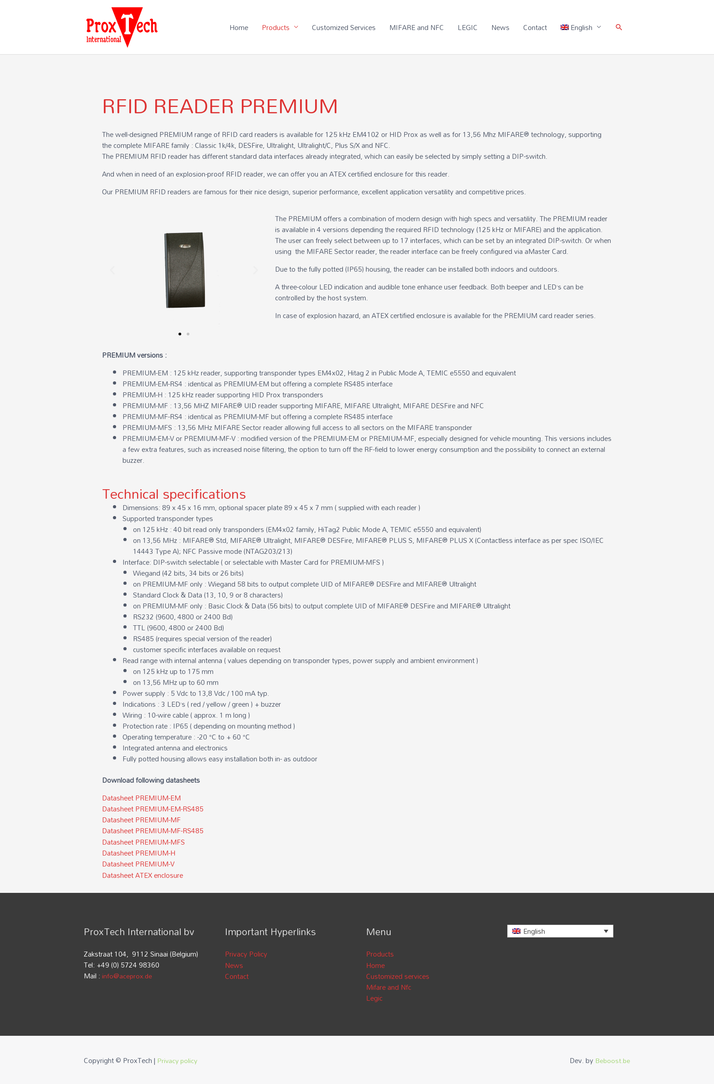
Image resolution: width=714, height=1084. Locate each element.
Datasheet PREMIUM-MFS (143, 842)
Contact (534, 27)
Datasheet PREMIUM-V (138, 864)
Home (238, 27)
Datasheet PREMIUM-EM (141, 798)
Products (275, 27)
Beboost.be (612, 1059)
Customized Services (343, 27)
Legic (374, 997)
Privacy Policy (246, 953)
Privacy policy (178, 1059)
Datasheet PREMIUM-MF (141, 820)
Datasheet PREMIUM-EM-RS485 (153, 809)
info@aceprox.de (127, 975)
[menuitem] (580, 27)
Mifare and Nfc (388, 986)
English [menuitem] (534, 930)
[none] (560, 930)
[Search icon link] (618, 27)
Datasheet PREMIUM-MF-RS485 (153, 831)
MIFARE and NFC (416, 27)
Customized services (397, 975)
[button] (112, 270)
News (500, 27)
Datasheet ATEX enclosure (142, 874)
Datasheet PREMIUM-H (138, 853)
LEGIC (467, 27)
